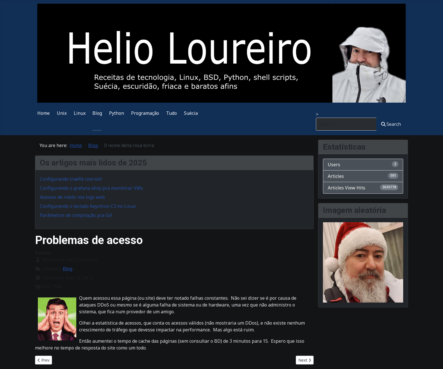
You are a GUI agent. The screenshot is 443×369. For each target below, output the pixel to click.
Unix (62, 113)
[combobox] (346, 124)
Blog (97, 113)
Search (391, 124)
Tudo (171, 113)
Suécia (191, 113)
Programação (145, 113)
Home (43, 113)
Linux (80, 113)
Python (116, 113)
